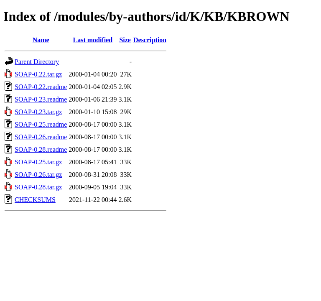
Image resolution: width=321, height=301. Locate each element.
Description (149, 39)
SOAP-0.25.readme (41, 124)
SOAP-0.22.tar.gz (38, 74)
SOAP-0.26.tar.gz (38, 174)
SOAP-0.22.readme (41, 86)
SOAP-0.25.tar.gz (38, 162)
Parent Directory (37, 61)
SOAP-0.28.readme (41, 149)
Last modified (93, 39)
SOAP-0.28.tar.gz (38, 187)
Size (125, 39)
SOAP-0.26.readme (41, 136)
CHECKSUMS (35, 199)
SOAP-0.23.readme (41, 99)
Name (41, 39)
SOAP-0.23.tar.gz (38, 111)
